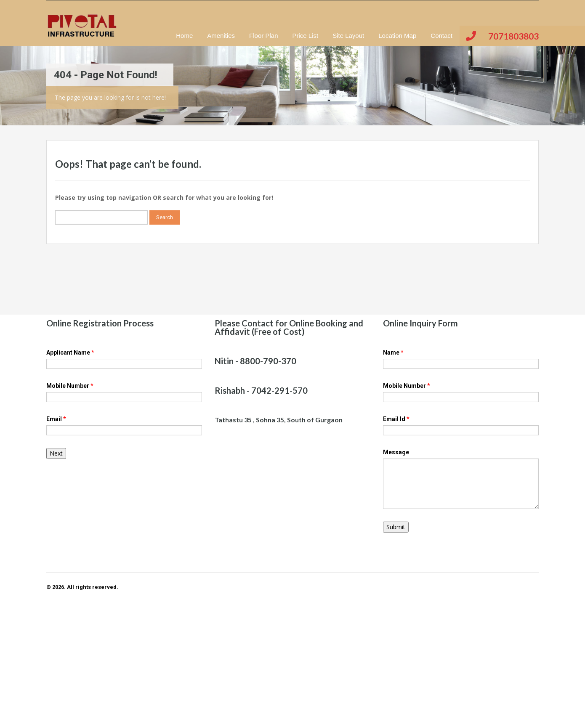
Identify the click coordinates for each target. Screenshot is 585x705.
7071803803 (513, 36)
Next (56, 453)
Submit (395, 527)
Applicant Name (70, 352)
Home (184, 35)
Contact (441, 35)
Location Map (397, 35)
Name (393, 352)
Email (56, 419)
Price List (305, 35)
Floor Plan (263, 35)
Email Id (396, 419)
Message (396, 452)
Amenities (221, 35)
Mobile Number (69, 385)
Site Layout (348, 35)
